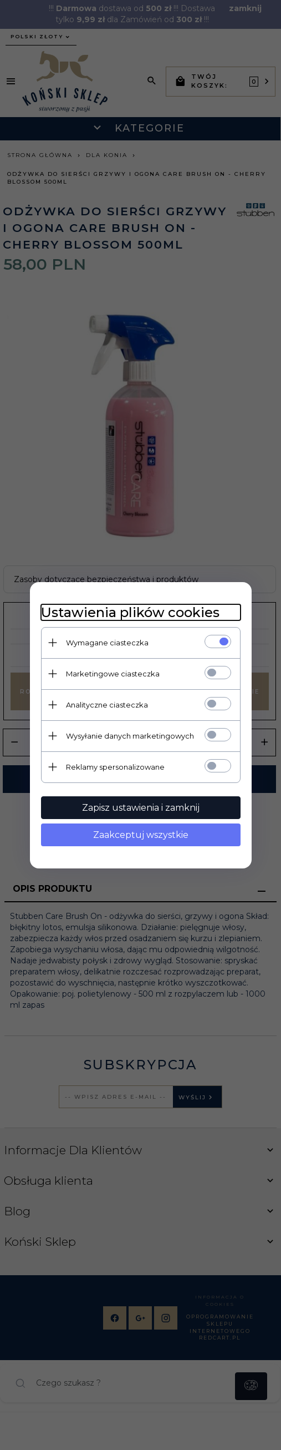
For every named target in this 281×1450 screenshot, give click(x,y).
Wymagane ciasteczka (107, 642)
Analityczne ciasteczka (107, 704)
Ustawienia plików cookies (130, 612)
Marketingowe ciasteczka (113, 673)
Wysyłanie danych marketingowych (130, 735)
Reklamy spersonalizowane (115, 766)
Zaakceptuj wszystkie (140, 835)
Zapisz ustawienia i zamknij (141, 807)
